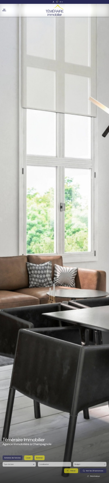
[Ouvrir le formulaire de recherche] (71, 474)
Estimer (39, 461)
